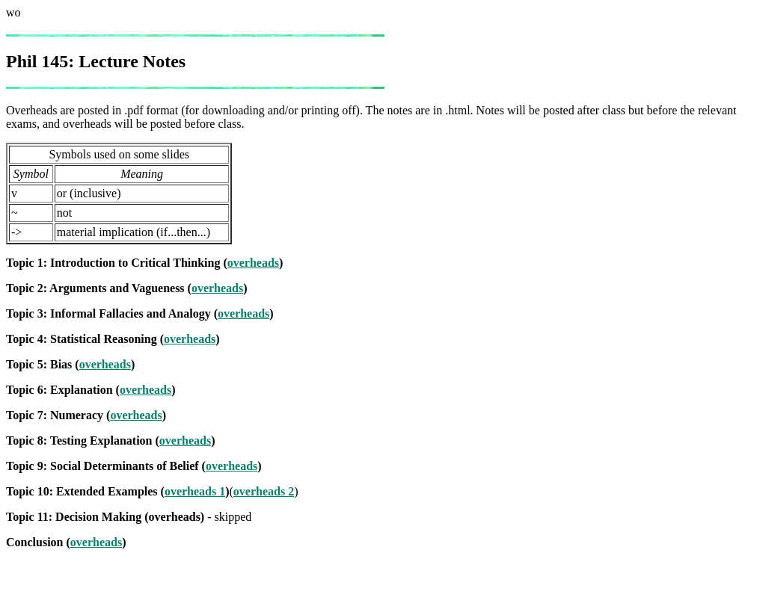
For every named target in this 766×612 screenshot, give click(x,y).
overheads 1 (195, 491)
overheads (253, 262)
